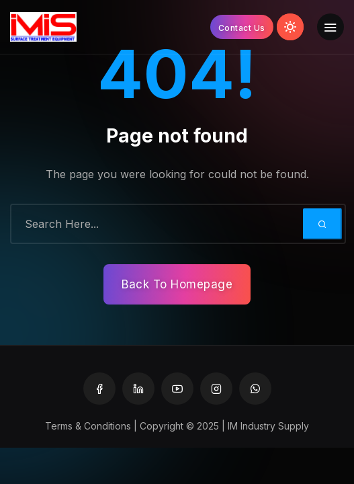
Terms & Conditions (88, 426)
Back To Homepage (177, 284)
